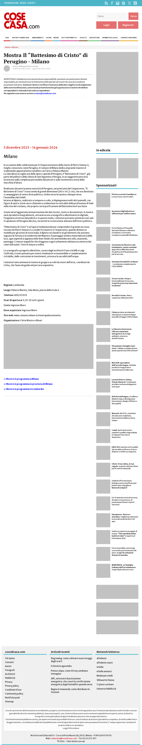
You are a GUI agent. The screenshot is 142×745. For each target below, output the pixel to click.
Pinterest (123, 3)
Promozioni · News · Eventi (19, 3)
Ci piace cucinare (105, 684)
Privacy (8, 682)
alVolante (101, 658)
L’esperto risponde (129, 38)
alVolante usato (105, 662)
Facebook (111, 3)
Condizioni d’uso (13, 689)
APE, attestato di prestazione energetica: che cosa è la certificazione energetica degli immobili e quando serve (71, 681)
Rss (106, 3)
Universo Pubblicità (106, 688)
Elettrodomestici (69, 38)
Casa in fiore (94, 38)
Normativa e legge (110, 38)
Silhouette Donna (105, 680)
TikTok (135, 3)
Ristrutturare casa (20, 38)
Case (7, 38)
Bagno (56, 38)
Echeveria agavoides (61, 666)
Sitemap (9, 701)
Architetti (10, 674)
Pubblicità (10, 678)
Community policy (14, 693)
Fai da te (83, 38)
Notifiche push (12, 697)
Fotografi (10, 670)
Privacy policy (12, 685)
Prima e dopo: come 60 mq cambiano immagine (69, 672)
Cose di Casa (22, 20)
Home (7, 47)
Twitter (129, 3)
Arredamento (37, 38)
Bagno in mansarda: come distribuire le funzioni (70, 690)
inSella (100, 667)
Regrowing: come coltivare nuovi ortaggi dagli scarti (71, 660)
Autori (8, 666)
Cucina (48, 38)
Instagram (117, 3)
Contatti (9, 662)
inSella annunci (104, 671)
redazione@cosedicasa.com (64, 738)
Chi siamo (10, 658)
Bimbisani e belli (105, 675)
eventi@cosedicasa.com (45, 93)
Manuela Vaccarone (29, 66)
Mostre (15, 47)
